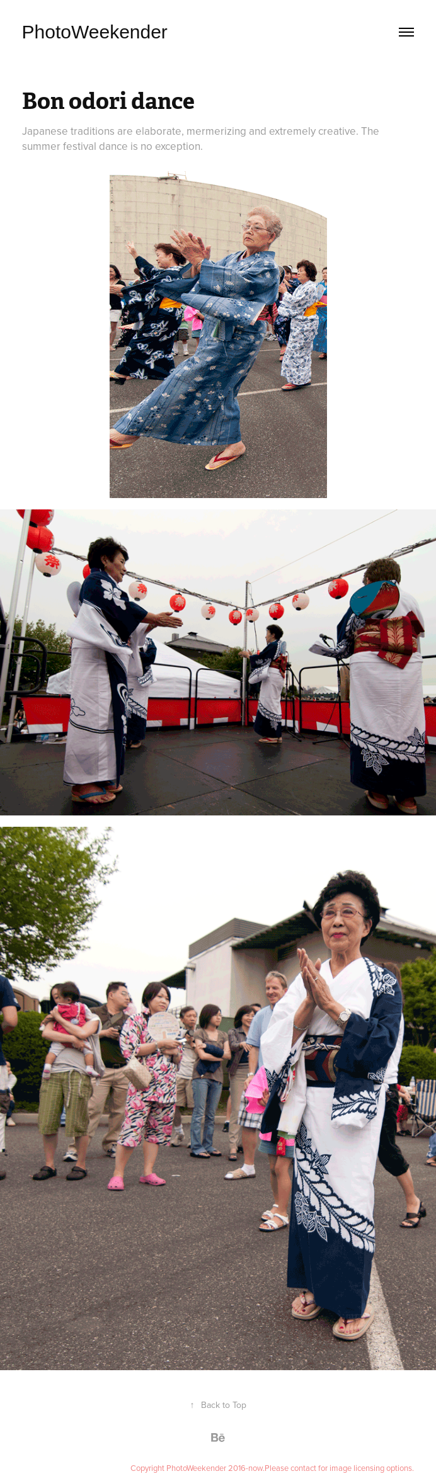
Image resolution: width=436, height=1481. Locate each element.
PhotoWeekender (95, 31)
